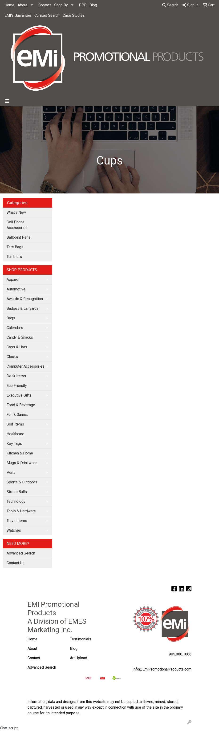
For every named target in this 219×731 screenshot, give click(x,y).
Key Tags (14, 443)
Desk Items (16, 376)
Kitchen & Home (20, 453)
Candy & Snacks (20, 337)
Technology (16, 501)
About (22, 5)
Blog (93, 5)
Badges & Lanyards (23, 308)
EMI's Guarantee (17, 15)
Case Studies (74, 15)
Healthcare (15, 434)
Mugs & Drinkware (22, 463)
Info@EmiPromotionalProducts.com (162, 669)
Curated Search (46, 15)
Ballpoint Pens (19, 237)
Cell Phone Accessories (17, 225)
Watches (14, 530)
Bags (11, 318)
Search (170, 5)
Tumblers (14, 256)
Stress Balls (17, 492)
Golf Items (15, 424)
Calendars (15, 327)
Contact (44, 5)
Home (9, 5)
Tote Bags (15, 247)
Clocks (12, 356)
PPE (82, 5)
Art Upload (79, 658)
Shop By (61, 5)
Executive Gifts (19, 395)
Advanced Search (21, 553)
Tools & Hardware (21, 511)
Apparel (13, 279)
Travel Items (17, 520)
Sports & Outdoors (22, 482)
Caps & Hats (17, 347)
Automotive (16, 289)
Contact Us (15, 563)
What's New (16, 212)
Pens (11, 472)
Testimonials (80, 639)
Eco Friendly (17, 385)
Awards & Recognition (25, 299)
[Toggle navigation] (7, 101)
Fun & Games (17, 414)
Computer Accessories (26, 366)
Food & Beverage (21, 405)
